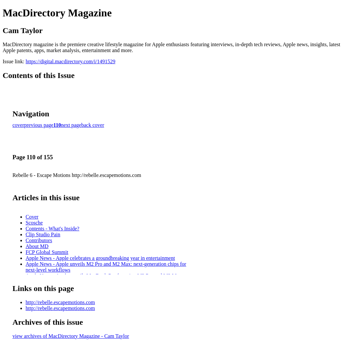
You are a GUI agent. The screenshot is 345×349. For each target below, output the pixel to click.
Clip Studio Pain (43, 234)
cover (18, 125)
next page (71, 125)
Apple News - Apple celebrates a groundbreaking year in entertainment (100, 258)
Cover (32, 217)
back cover (92, 125)
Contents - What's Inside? (52, 228)
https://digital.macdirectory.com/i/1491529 (70, 61)
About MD (37, 246)
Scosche (34, 222)
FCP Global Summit (47, 252)
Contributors (39, 240)
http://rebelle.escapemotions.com (60, 302)
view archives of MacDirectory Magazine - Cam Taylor (70, 336)
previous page (38, 125)
